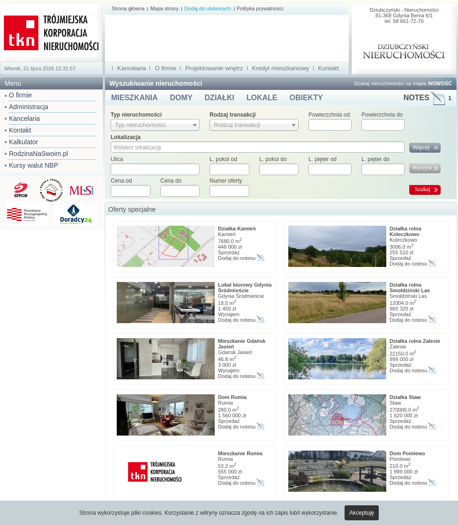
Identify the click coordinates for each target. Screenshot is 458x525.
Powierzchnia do (382, 114)
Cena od (121, 180)
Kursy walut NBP (33, 165)
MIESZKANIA (134, 98)
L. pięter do (375, 159)
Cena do (170, 180)
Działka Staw (405, 397)
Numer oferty (226, 180)
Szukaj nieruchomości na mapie (403, 83)
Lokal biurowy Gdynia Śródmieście (244, 287)
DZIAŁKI (219, 98)
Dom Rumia (232, 397)
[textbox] (155, 169)
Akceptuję (361, 513)
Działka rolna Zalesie (415, 341)
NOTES (427, 98)
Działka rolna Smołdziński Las (410, 287)
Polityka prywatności (260, 8)
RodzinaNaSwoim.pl (38, 153)
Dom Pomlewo (407, 453)
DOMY (181, 98)
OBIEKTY (306, 98)
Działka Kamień (237, 228)
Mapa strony (164, 8)
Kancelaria (24, 118)
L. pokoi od (223, 159)
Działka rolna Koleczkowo (405, 231)
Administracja (28, 107)
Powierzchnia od (329, 114)
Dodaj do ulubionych (207, 8)
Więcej (421, 147)
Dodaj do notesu (236, 258)
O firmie (20, 95)
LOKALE (262, 98)
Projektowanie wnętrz (214, 68)
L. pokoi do (273, 159)
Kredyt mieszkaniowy (280, 68)
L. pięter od (322, 159)
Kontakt (20, 130)
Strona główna (128, 8)
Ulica (117, 159)
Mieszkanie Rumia (240, 453)
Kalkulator (23, 142)
